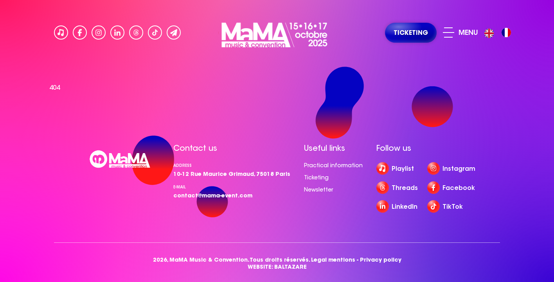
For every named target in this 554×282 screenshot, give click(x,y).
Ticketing (316, 177)
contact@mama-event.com (212, 195)
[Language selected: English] (499, 33)
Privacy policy (380, 260)
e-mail (179, 187)
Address (182, 165)
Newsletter (318, 189)
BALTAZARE (290, 267)
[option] (506, 32)
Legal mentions (333, 260)
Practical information (333, 165)
